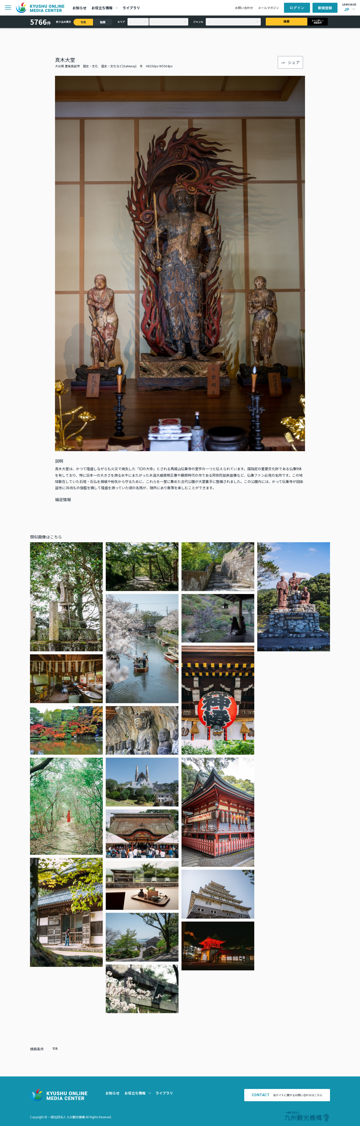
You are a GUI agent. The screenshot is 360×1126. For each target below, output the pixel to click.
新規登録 (325, 7)
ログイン (297, 8)
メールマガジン (268, 8)
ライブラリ (131, 7)
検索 (287, 21)
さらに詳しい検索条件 (318, 22)
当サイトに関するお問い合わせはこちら (287, 1095)
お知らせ (79, 7)
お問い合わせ (244, 8)
